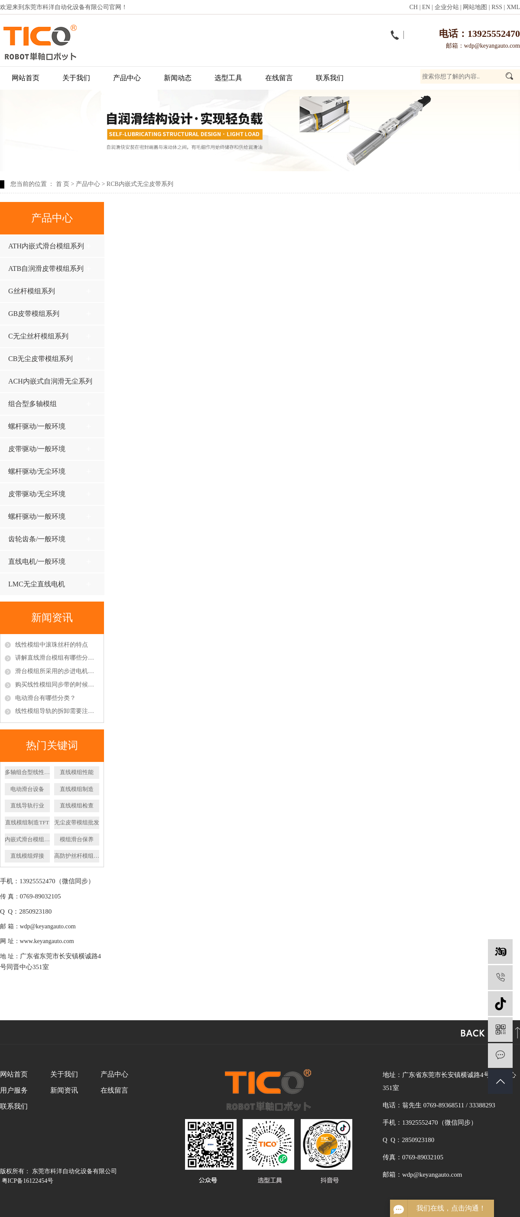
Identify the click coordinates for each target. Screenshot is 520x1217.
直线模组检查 (77, 805)
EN (426, 7)
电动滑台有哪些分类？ (45, 698)
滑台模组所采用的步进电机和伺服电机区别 (57, 671)
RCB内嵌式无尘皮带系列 (140, 184)
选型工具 (228, 77)
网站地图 (475, 7)
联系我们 (330, 77)
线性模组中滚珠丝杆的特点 (51, 644)
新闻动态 (178, 77)
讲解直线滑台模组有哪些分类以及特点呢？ (57, 657)
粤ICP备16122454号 (28, 1181)
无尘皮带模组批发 (76, 822)
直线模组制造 (77, 789)
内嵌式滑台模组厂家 (27, 839)
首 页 (63, 184)
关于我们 (76, 77)
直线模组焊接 (27, 856)
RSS (496, 7)
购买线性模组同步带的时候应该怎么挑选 (57, 684)
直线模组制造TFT (27, 822)
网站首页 (25, 77)
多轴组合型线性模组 (27, 772)
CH (414, 7)
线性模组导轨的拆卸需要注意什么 (57, 711)
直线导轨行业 (27, 805)
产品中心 (127, 77)
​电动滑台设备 (27, 789)
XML (513, 7)
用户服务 (14, 1090)
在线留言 (279, 77)
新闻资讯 (64, 1090)
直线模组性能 (77, 772)
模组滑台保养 (77, 839)
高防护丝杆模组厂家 (76, 856)
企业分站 (447, 7)
